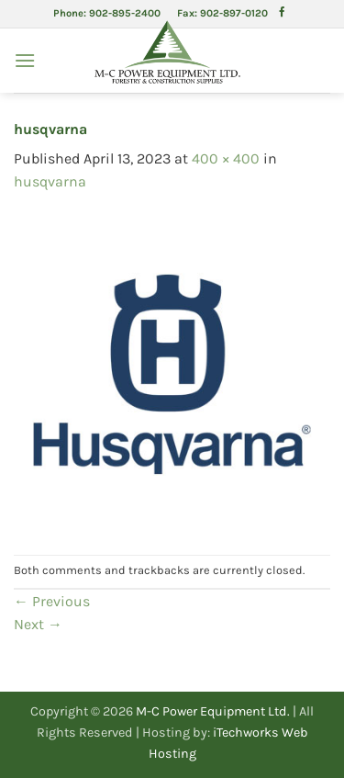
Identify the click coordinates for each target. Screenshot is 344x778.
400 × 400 (226, 158)
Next (38, 624)
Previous (52, 601)
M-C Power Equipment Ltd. (213, 711)
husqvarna (50, 181)
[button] (25, 60)
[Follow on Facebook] (282, 12)
